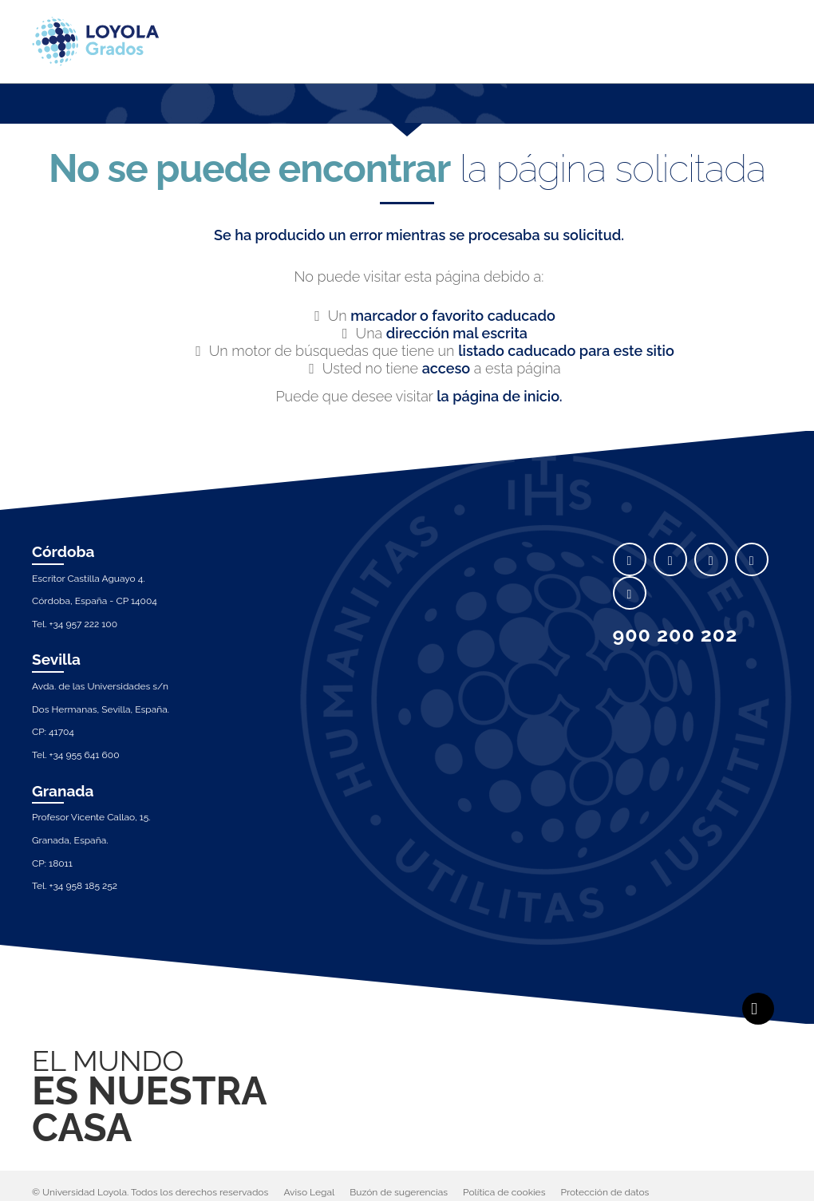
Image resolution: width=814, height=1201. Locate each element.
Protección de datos (605, 1192)
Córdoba (63, 551)
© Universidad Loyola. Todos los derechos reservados (150, 1192)
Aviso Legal (308, 1192)
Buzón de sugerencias (399, 1192)
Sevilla (56, 659)
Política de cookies (504, 1192)
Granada (63, 791)
